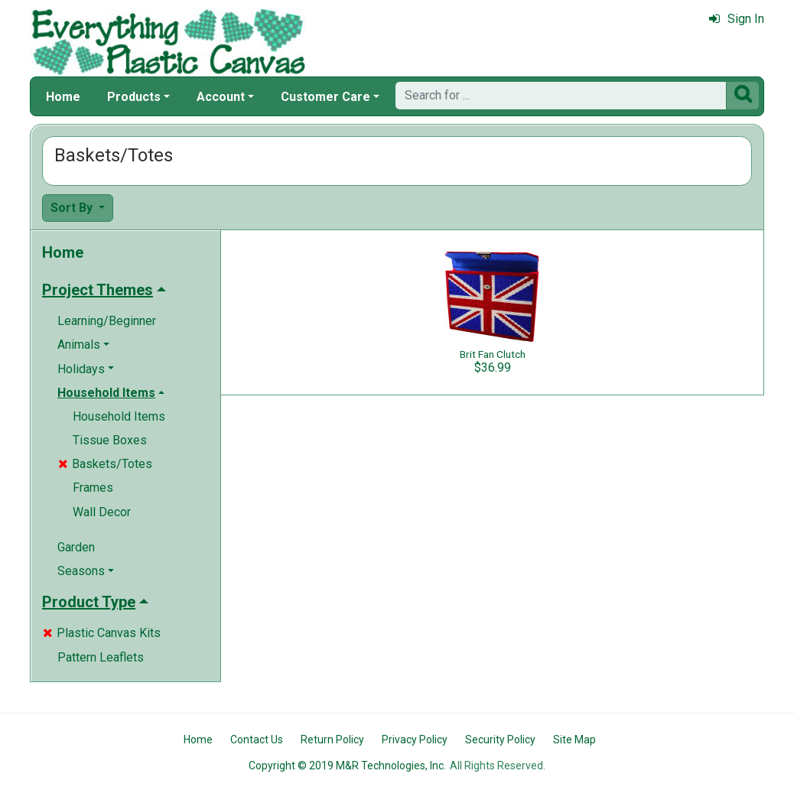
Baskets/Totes (105, 464)
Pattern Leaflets (100, 657)
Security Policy (500, 739)
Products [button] (134, 96)
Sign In (736, 18)
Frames (93, 487)
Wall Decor (102, 512)
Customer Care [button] (325, 96)
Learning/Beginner (106, 321)
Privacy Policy (414, 739)
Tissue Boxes (110, 440)
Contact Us (256, 739)
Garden (76, 547)
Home (63, 96)
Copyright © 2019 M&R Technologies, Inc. (347, 765)
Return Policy (332, 739)
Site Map (574, 739)
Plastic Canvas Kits (102, 633)
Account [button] (221, 96)
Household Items (119, 416)
